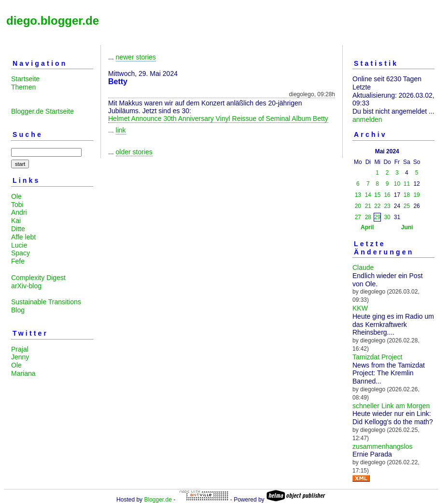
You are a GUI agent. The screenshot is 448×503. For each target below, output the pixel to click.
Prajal (19, 349)
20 (358, 206)
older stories (134, 152)
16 (387, 195)
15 (377, 195)
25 (407, 206)
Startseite (25, 79)
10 (397, 183)
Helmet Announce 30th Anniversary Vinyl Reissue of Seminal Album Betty (218, 118)
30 (387, 217)
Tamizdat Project (377, 357)
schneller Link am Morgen (391, 406)
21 (368, 206)
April (367, 227)
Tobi (17, 204)
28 (368, 217)
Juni (407, 227)
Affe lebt (23, 237)
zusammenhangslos (382, 446)
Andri (19, 212)
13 (358, 195)
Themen (23, 87)
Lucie (19, 245)
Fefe (18, 261)
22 (377, 206)
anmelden (367, 119)
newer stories (136, 57)
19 (416, 195)
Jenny (20, 357)
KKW (360, 308)
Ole (16, 196)
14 (368, 195)
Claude (363, 267)
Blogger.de (157, 499)
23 (387, 206)
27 (358, 217)
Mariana (23, 373)
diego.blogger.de (52, 20)
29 (377, 217)
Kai (16, 220)
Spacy (20, 253)
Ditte (18, 229)
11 (407, 183)
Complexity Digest (38, 277)
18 (407, 195)
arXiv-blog (26, 286)
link (121, 130)
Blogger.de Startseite (42, 111)
